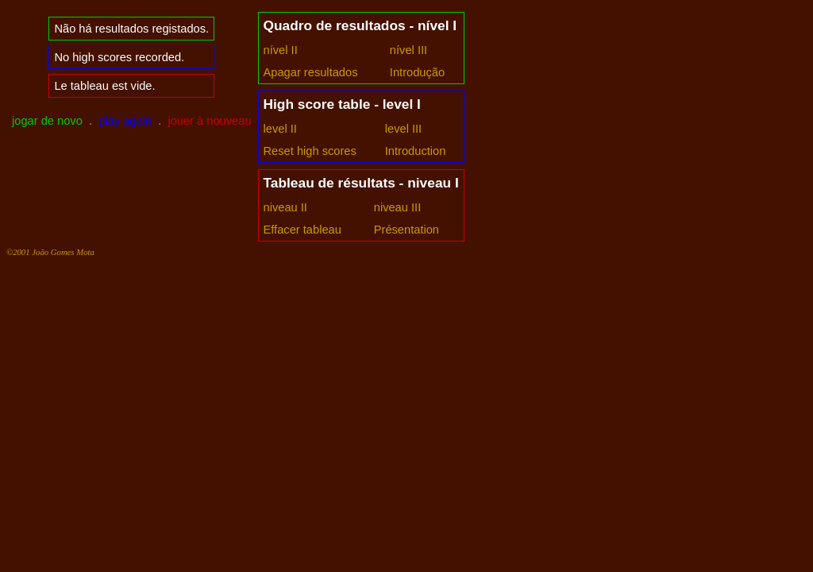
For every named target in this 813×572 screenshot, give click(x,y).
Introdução (417, 72)
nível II (281, 50)
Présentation (406, 229)
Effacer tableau (302, 229)
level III (403, 128)
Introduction (415, 151)
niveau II (285, 207)
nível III (408, 50)
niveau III (397, 207)
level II (280, 128)
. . (132, 120)
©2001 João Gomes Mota (50, 252)
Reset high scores (310, 151)
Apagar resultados (311, 72)
